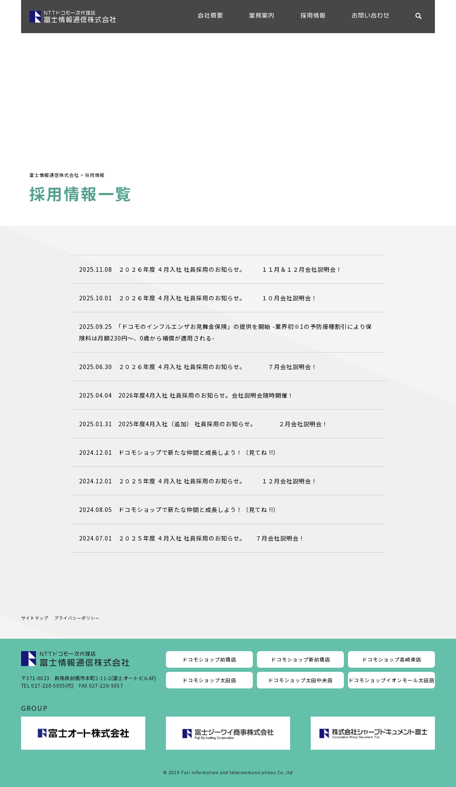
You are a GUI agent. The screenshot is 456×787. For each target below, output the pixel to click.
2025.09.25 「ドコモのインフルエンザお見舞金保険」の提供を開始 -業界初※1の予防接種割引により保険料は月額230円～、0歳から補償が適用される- (225, 332)
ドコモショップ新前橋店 (300, 659)
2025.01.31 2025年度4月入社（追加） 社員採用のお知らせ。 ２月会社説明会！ (203, 424)
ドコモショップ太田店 (209, 679)
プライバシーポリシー (77, 618)
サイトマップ (34, 618)
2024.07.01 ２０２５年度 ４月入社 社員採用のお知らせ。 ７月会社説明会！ (192, 538)
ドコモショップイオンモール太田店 (391, 679)
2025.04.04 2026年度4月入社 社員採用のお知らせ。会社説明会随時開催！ (186, 395)
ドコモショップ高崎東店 (391, 659)
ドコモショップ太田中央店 (300, 679)
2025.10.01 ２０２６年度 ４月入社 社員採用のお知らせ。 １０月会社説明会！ (198, 298)
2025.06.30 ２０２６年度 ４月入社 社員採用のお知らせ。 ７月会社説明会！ (198, 366)
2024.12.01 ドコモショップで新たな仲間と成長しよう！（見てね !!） (179, 452)
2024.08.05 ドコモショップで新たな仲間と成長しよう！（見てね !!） (179, 509)
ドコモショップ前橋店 (209, 659)
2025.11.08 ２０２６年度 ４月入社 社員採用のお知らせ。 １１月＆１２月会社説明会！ (210, 269)
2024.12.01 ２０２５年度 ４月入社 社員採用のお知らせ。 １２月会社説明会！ (198, 481)
